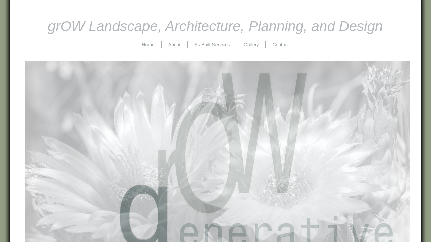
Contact (280, 44)
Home (148, 44)
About (174, 44)
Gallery (251, 44)
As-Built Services (212, 44)
